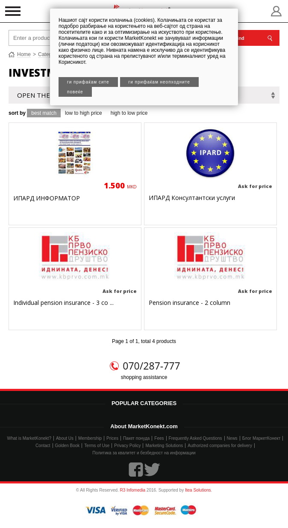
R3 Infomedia (132, 490)
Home (24, 54)
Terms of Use (96, 445)
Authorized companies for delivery (220, 445)
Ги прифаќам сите (88, 82)
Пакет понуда (136, 438)
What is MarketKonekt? (29, 438)
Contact (42, 445)
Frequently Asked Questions (195, 438)
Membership (90, 438)
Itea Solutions (198, 490)
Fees (159, 438)
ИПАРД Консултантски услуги (192, 198)
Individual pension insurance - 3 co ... (63, 302)
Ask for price (255, 186)
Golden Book (67, 445)
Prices (112, 438)
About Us (64, 438)
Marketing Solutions (164, 445)
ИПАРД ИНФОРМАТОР (46, 198)
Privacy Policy (127, 445)
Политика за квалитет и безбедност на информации (143, 452)
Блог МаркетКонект (261, 438)
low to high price (83, 113)
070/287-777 (151, 366)
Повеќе (75, 91)
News (232, 438)
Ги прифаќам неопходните (159, 82)
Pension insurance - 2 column (189, 302)
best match (43, 113)
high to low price (129, 113)
